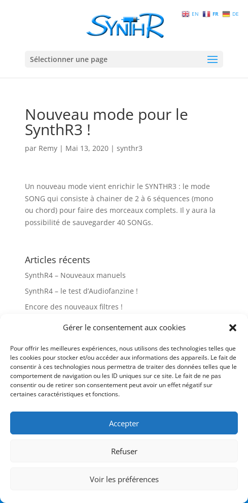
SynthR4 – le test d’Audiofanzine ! (81, 291)
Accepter (124, 423)
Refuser (124, 451)
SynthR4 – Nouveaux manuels (75, 275)
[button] (233, 328)
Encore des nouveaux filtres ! (74, 306)
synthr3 (130, 148)
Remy (48, 148)
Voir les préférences (124, 479)
